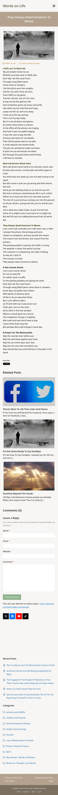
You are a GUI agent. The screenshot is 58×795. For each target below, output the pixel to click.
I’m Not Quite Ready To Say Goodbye (22, 451)
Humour (10, 734)
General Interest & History (18, 723)
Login (39, 792)
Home (19, 792)
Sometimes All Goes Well (43, 779)
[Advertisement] (29, 638)
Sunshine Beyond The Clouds (18, 493)
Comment (8, 561)
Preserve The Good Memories (13, 779)
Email (6, 541)
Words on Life (14, 6)
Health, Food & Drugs (16, 729)
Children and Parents (16, 717)
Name (6, 530)
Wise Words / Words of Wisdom (20, 757)
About (33, 792)
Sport (8, 751)
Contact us (26, 792)
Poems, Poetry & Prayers (31, 63)
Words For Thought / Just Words (21, 763)
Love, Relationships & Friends (19, 740)
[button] (54, 6)
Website (6, 551)
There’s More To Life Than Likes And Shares (25, 409)
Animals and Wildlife (15, 712)
